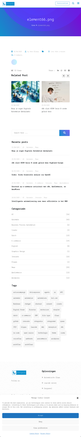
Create (14, 230)
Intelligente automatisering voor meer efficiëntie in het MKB (39, 201)
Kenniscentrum (62, 3)
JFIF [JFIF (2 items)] (15, 327)
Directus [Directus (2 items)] (32, 310)
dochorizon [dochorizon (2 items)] (44, 310)
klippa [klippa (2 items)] (23, 327)
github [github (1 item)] (15, 321)
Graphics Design (18, 251)
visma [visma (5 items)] (63, 333)
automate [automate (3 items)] (16, 298)
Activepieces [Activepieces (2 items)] (35, 292)
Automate (29, 147)
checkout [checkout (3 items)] (38, 304)
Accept (40, 415)
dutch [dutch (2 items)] (15, 315)
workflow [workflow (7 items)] (16, 344)
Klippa (14, 262)
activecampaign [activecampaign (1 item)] (19, 292)
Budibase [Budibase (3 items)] (16, 304)
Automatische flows (52, 378)
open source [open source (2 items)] (28, 333)
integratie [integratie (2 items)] (38, 321)
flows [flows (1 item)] (57, 315)
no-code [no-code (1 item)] (16, 333)
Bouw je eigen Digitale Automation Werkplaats (32, 151)
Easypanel (48, 388)
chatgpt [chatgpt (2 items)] (28, 304)
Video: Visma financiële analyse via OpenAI (31, 175)
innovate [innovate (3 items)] (26, 321)
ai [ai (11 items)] (55, 292)
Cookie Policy (34, 433)
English (15, 246)
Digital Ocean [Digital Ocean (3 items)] (19, 310)
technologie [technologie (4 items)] (42, 333)
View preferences (40, 428)
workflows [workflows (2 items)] (29, 344)
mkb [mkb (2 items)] (43, 327)
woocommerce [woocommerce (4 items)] (42, 339)
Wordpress (16, 278)
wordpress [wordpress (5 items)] (55, 339)
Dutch (14, 236)
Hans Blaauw (34, 52)
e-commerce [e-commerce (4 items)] (26, 315)
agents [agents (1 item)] (47, 292)
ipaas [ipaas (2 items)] (62, 321)
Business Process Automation (23, 225)
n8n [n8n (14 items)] (62, 327)
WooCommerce (64, 183)
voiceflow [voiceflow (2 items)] (17, 339)
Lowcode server (50, 383)
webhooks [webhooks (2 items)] (29, 339)
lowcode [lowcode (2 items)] (34, 327)
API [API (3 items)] (61, 292)
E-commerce (39, 183)
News (36, 147)
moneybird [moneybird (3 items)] (52, 327)
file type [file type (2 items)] (46, 315)
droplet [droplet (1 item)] (56, 310)
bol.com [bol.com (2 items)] (54, 298)
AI (23, 147)
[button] (77, 398)
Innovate (48, 183)
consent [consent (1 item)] (49, 304)
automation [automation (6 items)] (29, 298)
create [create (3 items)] (59, 304)
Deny (40, 422)
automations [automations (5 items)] (42, 298)
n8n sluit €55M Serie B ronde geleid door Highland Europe (37, 163)
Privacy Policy (45, 433)
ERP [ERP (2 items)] (36, 315)
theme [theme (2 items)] (54, 333)
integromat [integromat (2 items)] (51, 321)
